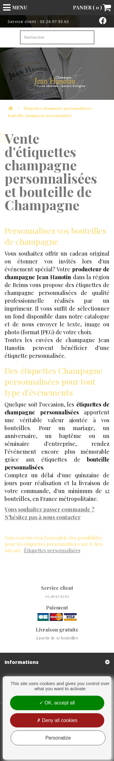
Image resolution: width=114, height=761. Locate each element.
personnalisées (52, 550)
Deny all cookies (57, 720)
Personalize (58, 737)
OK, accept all (57, 702)
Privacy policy (57, 749)
